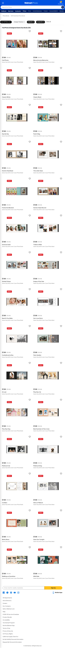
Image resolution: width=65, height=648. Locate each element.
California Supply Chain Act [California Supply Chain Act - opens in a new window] (10, 636)
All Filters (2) (6, 22)
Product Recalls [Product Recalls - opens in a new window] (7, 617)
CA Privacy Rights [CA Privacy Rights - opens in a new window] (8, 634)
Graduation (18, 11)
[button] (17, 31)
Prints (29, 11)
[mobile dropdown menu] (3, 3)
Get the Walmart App (9, 625)
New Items (10, 11)
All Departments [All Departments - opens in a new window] (7, 598)
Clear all (48, 21)
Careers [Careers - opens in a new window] (5, 603)
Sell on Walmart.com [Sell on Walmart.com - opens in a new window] (9, 609)
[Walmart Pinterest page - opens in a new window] (11, 592)
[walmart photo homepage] (31, 3)
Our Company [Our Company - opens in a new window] (7, 606)
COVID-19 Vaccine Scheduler (11, 614)
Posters (46, 11)
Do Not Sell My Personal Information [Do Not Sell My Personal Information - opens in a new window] (13, 639)
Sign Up (53, 588)
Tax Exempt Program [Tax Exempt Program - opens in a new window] (9, 622)
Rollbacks (3, 11)
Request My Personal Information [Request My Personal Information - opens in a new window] (12, 642)
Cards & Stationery (37, 11)
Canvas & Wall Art (53, 11)
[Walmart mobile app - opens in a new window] (57, 592)
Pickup (24, 11)
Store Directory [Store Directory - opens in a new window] (7, 600)
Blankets (62, 11)
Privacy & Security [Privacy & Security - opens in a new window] (8, 631)
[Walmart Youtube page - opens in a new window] (15, 592)
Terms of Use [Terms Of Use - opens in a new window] (6, 628)
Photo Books (6, 15)
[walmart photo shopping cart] (61, 3)
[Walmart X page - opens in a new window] (7, 592)
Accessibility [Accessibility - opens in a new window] (6, 620)
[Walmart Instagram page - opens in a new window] (18, 592)
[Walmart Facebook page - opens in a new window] (4, 592)
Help (4, 611)
